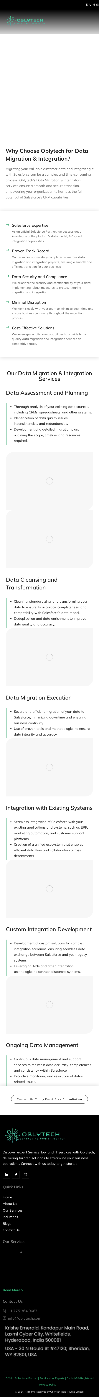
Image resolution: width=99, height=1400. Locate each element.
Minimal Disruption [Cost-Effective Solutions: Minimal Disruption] (29, 302)
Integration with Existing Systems (49, 807)
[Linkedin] (6, 1175)
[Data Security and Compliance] (8, 276)
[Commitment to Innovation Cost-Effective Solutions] (8, 327)
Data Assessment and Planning (47, 392)
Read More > (13, 1290)
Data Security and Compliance (39, 276)
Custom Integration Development (49, 929)
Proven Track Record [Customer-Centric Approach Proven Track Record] (30, 250)
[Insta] (25, 1175)
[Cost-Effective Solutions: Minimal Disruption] (8, 301)
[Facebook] (16, 1175)
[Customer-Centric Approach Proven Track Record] (8, 250)
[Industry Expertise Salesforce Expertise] (8, 224)
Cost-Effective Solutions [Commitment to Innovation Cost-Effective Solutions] (33, 327)
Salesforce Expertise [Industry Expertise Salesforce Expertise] (30, 225)
